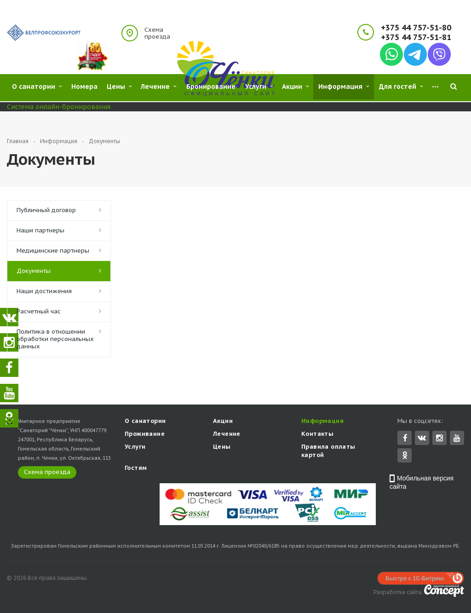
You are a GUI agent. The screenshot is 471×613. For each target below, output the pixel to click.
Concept (444, 591)
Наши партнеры (40, 230)
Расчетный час (39, 311)
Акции (223, 422)
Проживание (145, 435)
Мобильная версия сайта (422, 483)
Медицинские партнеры (53, 250)
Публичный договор (46, 210)
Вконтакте (422, 438)
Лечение (227, 435)
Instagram (439, 439)
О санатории (145, 422)
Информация (322, 422)
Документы (34, 271)
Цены (222, 447)
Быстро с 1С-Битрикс (414, 579)
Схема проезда (157, 33)
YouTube (457, 439)
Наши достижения (44, 291)
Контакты (317, 435)
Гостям (136, 469)
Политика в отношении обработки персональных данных (55, 339)
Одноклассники (405, 456)
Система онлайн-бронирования (58, 107)
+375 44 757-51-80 (416, 28)
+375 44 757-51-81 (416, 37)
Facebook (405, 439)
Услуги (135, 447)
